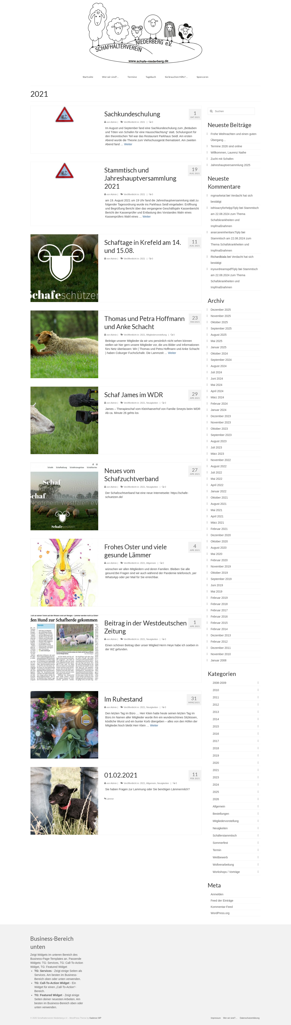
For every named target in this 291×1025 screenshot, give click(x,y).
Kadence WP (95, 1018)
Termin (217, 850)
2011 (216, 697)
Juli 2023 (216, 447)
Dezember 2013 (221, 635)
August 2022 (219, 466)
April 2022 (217, 485)
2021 (142, 122)
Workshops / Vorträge (226, 871)
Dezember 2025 (221, 309)
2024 (216, 784)
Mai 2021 (216, 510)
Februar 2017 (219, 610)
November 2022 (221, 460)
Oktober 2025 (219, 322)
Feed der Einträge (222, 900)
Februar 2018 (219, 604)
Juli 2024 (216, 372)
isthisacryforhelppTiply (225, 207)
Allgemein (151, 563)
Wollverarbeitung (223, 864)
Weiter (128, 144)
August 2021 (219, 503)
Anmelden (217, 894)
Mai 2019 (216, 591)
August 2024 (219, 366)
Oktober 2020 (219, 541)
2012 (216, 704)
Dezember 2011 (221, 647)
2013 (216, 712)
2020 (216, 762)
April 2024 (217, 391)
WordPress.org (220, 913)
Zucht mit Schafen (222, 158)
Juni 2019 (217, 585)
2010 (216, 690)
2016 (216, 733)
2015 (216, 726)
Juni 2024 (217, 378)
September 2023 (221, 435)
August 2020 (219, 547)
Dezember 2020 (221, 535)
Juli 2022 (216, 472)
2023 (216, 777)
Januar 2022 (219, 491)
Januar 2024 (219, 409)
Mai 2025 (216, 341)
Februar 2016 (219, 616)
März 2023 (217, 453)
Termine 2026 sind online (226, 146)
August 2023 (219, 441)
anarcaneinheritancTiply (226, 232)
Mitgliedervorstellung (156, 335)
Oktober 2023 (219, 428)
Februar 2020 (219, 560)
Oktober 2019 (219, 572)
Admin (114, 122)
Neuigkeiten (152, 403)
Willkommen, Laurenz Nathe (228, 152)
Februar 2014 (219, 629)
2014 (216, 719)
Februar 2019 (219, 597)
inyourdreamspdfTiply (224, 269)
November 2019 (221, 566)
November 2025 (221, 316)
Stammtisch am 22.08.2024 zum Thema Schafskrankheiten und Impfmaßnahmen (231, 244)
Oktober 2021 (219, 497)
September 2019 (221, 579)
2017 (216, 741)
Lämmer (110, 799)
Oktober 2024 (219, 353)
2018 (216, 748)
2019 (216, 755)
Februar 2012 (219, 641)
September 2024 (221, 359)
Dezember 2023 (221, 416)
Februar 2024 (219, 403)
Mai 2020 (216, 554)
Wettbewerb (220, 857)
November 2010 (221, 654)
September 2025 (221, 328)
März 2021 (217, 522)
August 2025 (219, 334)
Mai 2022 (216, 478)
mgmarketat (218, 195)
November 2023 (221, 422)
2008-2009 (219, 682)
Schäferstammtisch (225, 835)
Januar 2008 (219, 660)
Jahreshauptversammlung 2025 (230, 165)
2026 (216, 799)
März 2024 (217, 397)
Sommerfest (220, 842)
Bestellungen (221, 813)
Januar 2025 (219, 347)
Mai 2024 (216, 384)
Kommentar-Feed (222, 906)
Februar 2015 (219, 622)
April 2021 (217, 516)
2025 (216, 791)
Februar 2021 (219, 528)
